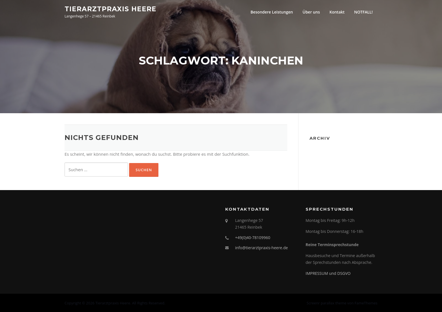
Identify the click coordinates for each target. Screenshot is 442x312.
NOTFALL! (363, 12)
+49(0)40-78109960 (252, 237)
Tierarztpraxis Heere (110, 9)
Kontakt (337, 12)
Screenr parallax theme (326, 303)
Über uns (311, 12)
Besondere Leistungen (272, 12)
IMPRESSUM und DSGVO (328, 273)
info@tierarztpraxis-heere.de (261, 247)
